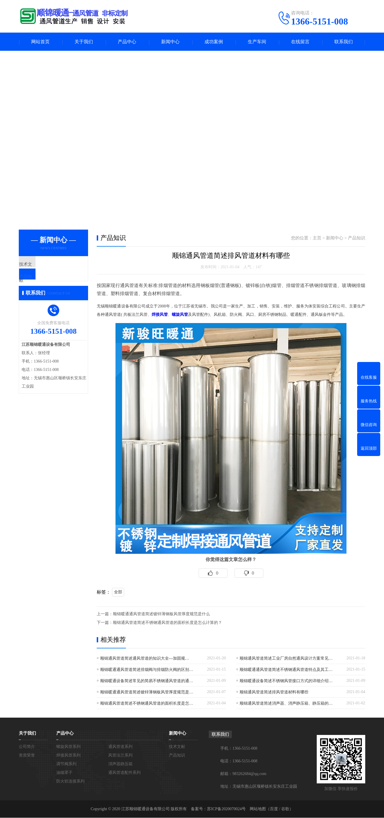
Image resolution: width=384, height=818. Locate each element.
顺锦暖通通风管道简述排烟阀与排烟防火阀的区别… (146, 670)
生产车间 (257, 42)
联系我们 (343, 42)
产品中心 (127, 42)
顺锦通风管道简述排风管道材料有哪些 (274, 692)
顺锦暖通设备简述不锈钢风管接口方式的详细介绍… (286, 681)
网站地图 (258, 809)
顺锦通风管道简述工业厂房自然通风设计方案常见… (286, 658)
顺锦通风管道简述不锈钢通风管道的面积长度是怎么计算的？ (167, 623)
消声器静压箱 (120, 764)
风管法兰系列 (120, 755)
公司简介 (27, 747)
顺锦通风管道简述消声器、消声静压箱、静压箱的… (286, 703)
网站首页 (40, 42)
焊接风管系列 (68, 755)
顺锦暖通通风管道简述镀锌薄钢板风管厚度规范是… (146, 692)
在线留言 (300, 42)
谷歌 (285, 809)
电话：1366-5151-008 (238, 761)
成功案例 (213, 42)
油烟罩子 (64, 773)
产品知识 (41, 282)
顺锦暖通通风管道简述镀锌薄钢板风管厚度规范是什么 (161, 614)
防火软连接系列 (70, 781)
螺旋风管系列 (68, 747)
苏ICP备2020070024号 (226, 809)
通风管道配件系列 (124, 773)
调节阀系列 (66, 764)
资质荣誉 (27, 755)
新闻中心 (170, 42)
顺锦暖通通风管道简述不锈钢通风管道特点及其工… (286, 670)
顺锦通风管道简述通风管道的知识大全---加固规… (144, 658)
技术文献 (41, 265)
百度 (274, 809)
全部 (118, 592)
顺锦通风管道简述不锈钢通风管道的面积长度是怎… (146, 703)
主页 (317, 238)
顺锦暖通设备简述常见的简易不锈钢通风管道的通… (146, 681)
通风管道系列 (120, 747)
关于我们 (83, 42)
